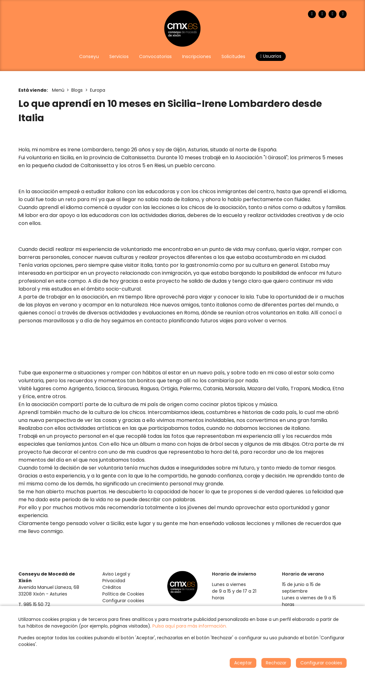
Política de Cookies (123, 594)
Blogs (77, 90)
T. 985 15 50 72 (34, 604)
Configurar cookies (123, 600)
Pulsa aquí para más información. (189, 626)
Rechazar (276, 663)
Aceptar (243, 663)
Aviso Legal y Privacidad (116, 577)
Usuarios (270, 56)
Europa (97, 90)
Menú (58, 90)
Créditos (111, 587)
